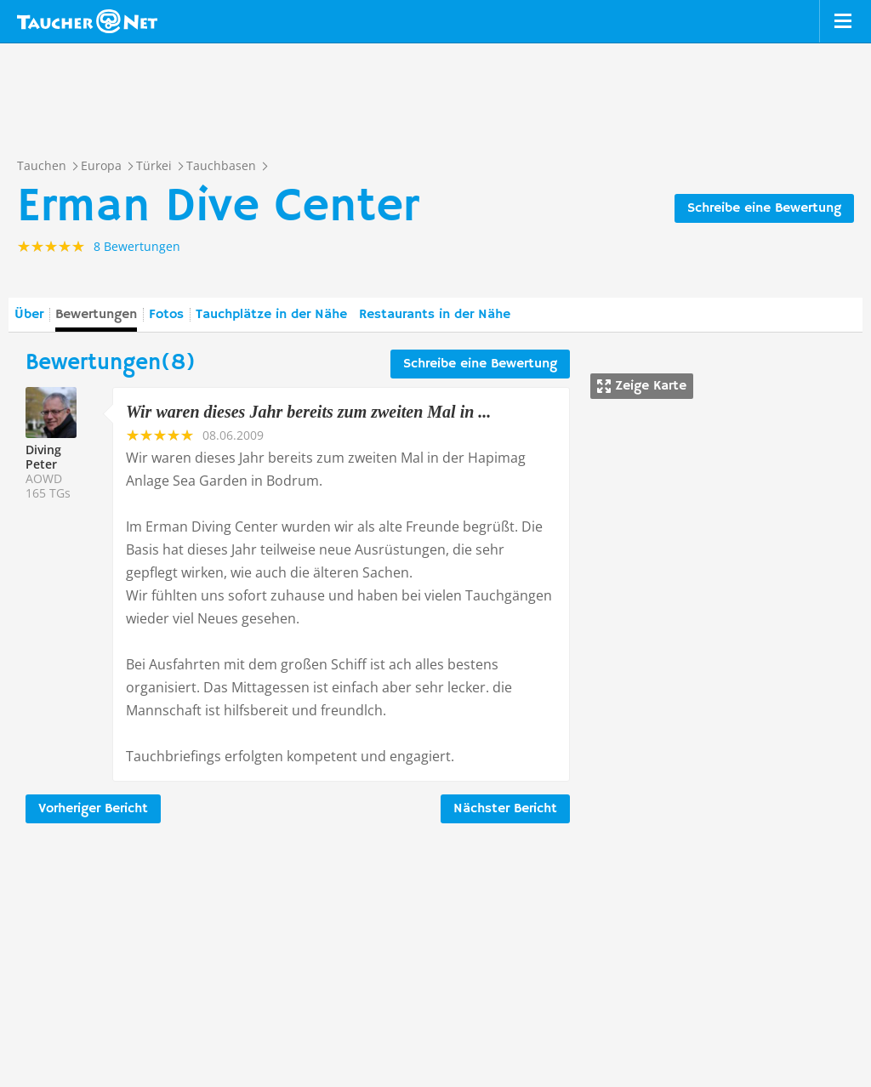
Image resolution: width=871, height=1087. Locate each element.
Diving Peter (43, 456)
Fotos (166, 314)
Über (28, 314)
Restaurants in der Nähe (434, 314)
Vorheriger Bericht (93, 808)
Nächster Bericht (505, 808)
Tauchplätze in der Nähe (271, 314)
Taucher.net (87, 21)
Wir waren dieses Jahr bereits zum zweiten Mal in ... (308, 411)
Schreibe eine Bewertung (764, 208)
